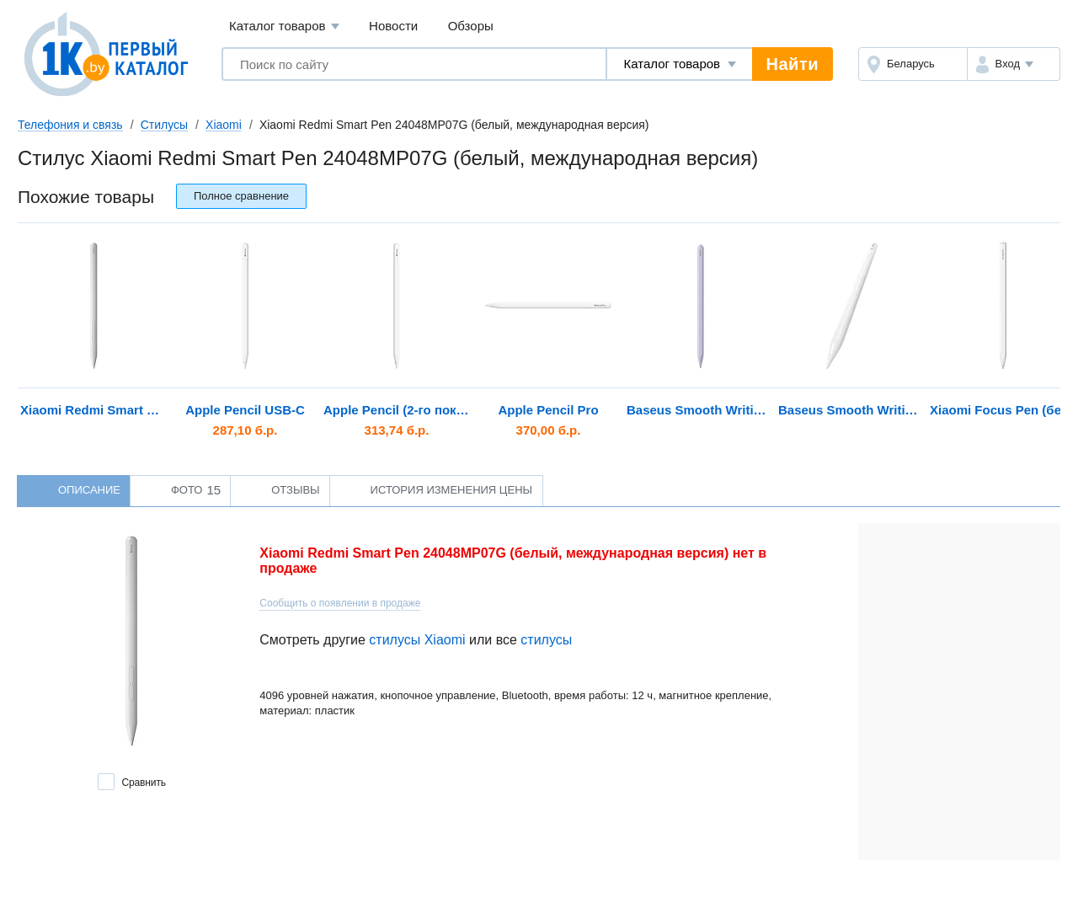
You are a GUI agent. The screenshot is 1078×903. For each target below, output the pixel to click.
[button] (1013, 64)
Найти (792, 64)
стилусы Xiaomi (417, 640)
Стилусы (164, 124)
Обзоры (471, 26)
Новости (393, 26)
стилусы (546, 640)
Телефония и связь (70, 124)
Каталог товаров (284, 27)
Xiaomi (223, 124)
